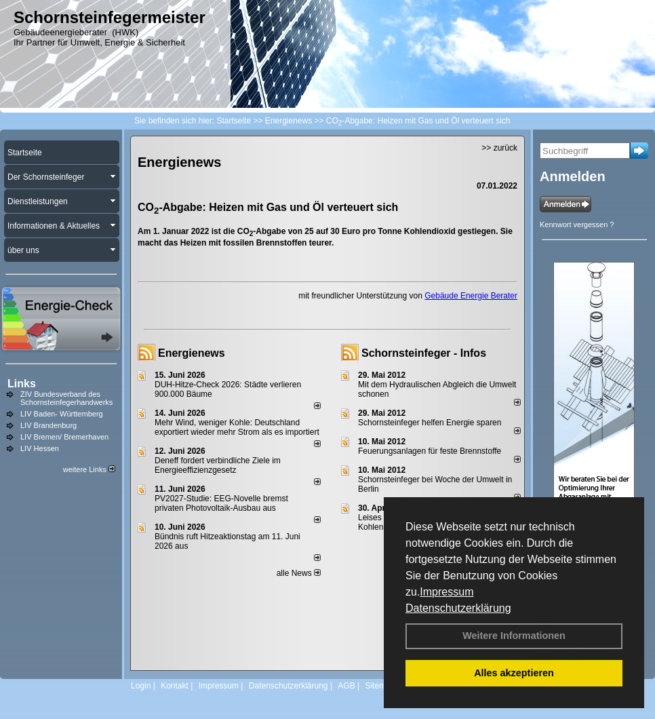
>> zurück (499, 148)
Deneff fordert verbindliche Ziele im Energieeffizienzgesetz (218, 465)
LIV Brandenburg (48, 425)
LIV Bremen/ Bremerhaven (64, 437)
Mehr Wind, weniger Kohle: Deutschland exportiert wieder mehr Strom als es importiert (237, 427)
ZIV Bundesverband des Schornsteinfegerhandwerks (66, 398)
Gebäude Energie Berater (470, 295)
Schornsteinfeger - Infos (423, 353)
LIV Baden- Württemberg (61, 414)
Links (21, 383)
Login (141, 686)
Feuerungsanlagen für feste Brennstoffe (429, 451)
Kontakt (174, 686)
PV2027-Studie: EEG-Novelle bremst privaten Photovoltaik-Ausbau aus (221, 503)
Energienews (191, 353)
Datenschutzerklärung (458, 608)
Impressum (446, 592)
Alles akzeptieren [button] (514, 672)
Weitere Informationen (513, 635)
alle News (299, 573)
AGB (346, 686)
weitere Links (89, 469)
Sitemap (380, 686)
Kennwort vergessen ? (577, 224)
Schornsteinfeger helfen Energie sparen (429, 422)
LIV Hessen (39, 448)
